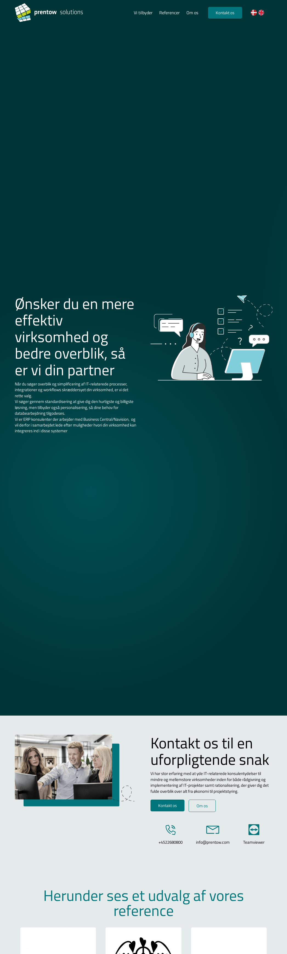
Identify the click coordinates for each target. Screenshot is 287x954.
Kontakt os (225, 13)
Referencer (169, 12)
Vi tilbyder (143, 12)
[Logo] (51, 12)
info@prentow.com (213, 842)
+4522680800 (170, 842)
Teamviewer (254, 842)
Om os (192, 12)
